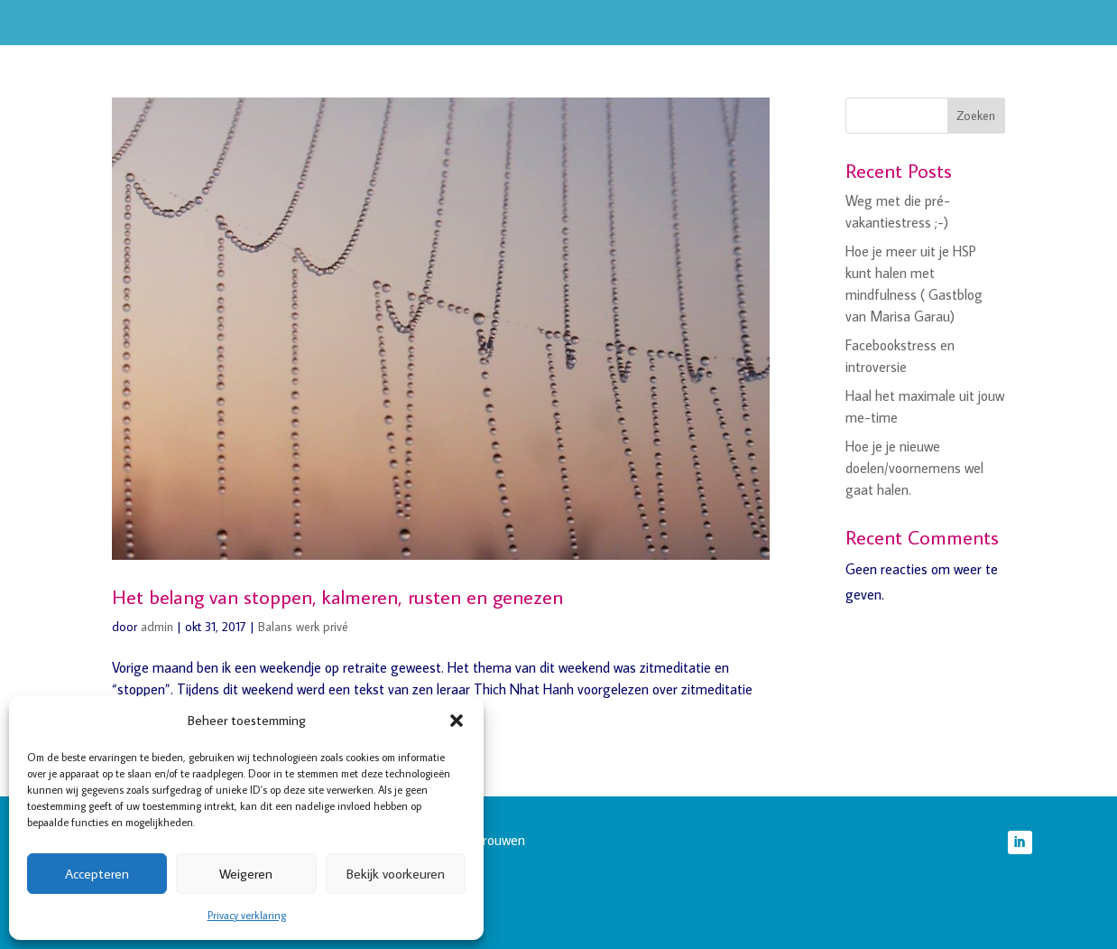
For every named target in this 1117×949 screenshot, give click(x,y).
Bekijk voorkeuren (395, 873)
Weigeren (245, 873)
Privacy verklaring (247, 915)
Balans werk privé (303, 627)
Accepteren (97, 873)
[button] (457, 721)
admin (157, 627)
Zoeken (975, 115)
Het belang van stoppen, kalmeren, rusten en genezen (337, 596)
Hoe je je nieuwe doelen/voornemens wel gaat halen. (914, 467)
